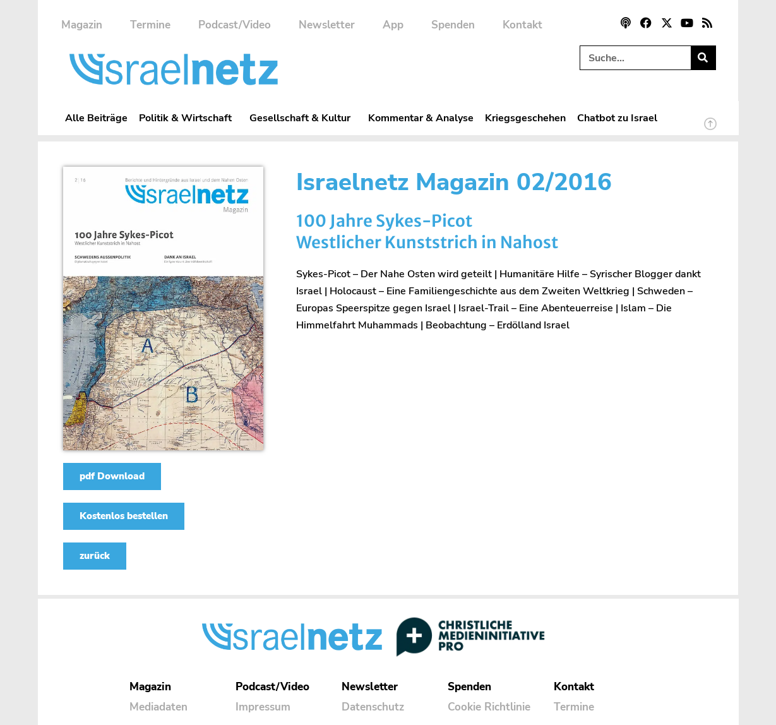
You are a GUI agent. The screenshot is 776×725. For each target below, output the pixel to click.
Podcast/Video (234, 25)
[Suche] (703, 57)
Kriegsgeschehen (525, 117)
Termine (150, 25)
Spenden (453, 25)
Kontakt (522, 25)
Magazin (81, 25)
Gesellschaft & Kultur (303, 117)
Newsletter (327, 25)
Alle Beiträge (96, 117)
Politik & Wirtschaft (188, 117)
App (393, 25)
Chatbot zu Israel (617, 117)
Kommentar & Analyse (421, 117)
